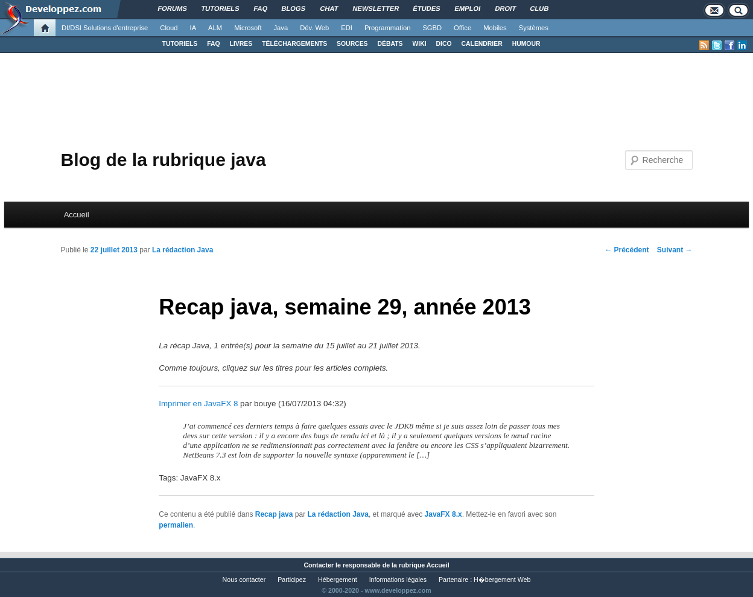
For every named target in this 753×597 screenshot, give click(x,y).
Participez (292, 579)
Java (281, 27)
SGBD (432, 27)
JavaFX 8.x (443, 514)
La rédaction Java (182, 250)
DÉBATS (390, 43)
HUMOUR (526, 43)
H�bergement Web (502, 579)
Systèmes (533, 27)
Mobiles (495, 27)
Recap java (274, 514)
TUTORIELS (180, 43)
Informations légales (398, 579)
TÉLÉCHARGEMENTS (294, 43)
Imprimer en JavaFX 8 (198, 403)
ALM (215, 27)
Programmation (387, 27)
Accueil (76, 214)
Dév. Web (314, 27)
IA (193, 27)
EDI (346, 27)
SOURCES (352, 43)
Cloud (168, 27)
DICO (444, 43)
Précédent (627, 250)
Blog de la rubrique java (162, 160)
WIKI (419, 43)
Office (462, 27)
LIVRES (241, 43)
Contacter (318, 565)
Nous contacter (244, 579)
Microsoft (247, 27)
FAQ (213, 43)
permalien (176, 525)
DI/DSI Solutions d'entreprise (105, 27)
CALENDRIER (482, 43)
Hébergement (337, 579)
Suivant (675, 250)
